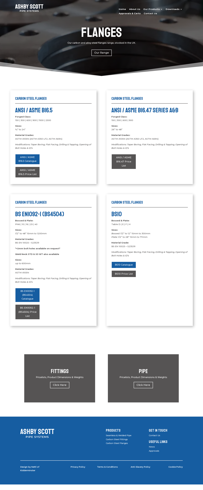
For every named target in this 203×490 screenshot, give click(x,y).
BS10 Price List (124, 278)
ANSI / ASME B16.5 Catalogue (27, 161)
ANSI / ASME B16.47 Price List (123, 161)
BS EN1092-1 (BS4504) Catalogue (27, 300)
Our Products (151, 9)
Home (122, 9)
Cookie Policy (175, 472)
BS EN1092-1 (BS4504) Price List (27, 317)
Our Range (101, 52)
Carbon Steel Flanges (117, 448)
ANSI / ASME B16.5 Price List (27, 176)
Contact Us (150, 13)
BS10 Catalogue (123, 269)
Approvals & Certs (130, 13)
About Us (134, 9)
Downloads (172, 9)
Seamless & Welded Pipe (118, 441)
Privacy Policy (78, 472)
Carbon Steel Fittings (117, 445)
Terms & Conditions (107, 472)
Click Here (59, 390)
